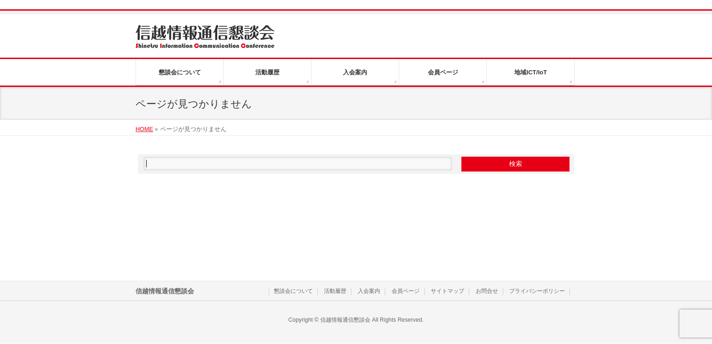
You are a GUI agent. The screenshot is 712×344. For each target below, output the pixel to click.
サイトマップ (447, 291)
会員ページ (406, 291)
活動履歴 (335, 291)
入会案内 (369, 291)
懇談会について (293, 291)
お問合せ (487, 291)
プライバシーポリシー (537, 291)
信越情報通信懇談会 (345, 320)
